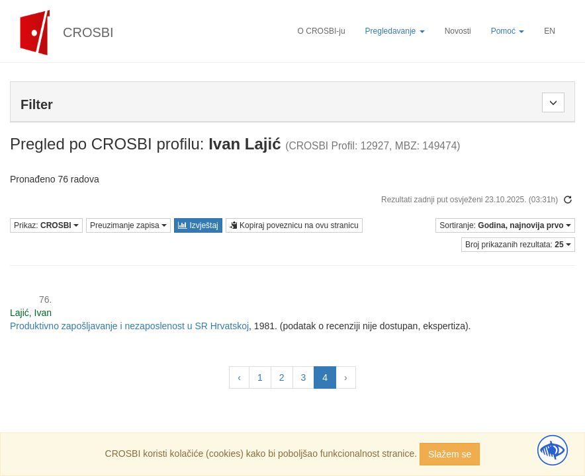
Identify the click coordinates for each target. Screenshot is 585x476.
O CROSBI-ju (321, 31)
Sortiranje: (505, 225)
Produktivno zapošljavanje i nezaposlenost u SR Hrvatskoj (129, 326)
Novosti (458, 31)
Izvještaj (198, 225)
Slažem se (449, 454)
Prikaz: (46, 225)
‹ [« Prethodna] (239, 377)
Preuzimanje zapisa (128, 225)
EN (549, 31)
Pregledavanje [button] (395, 31)
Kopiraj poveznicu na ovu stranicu (294, 225)
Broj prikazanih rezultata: (518, 244)
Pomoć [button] (508, 31)
